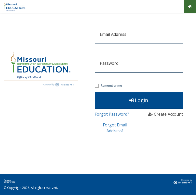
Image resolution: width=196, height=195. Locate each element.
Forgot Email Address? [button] (115, 128)
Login (138, 100)
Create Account (165, 114)
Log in (190, 6)
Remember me (111, 86)
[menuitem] (190, 6)
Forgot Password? (112, 114)
